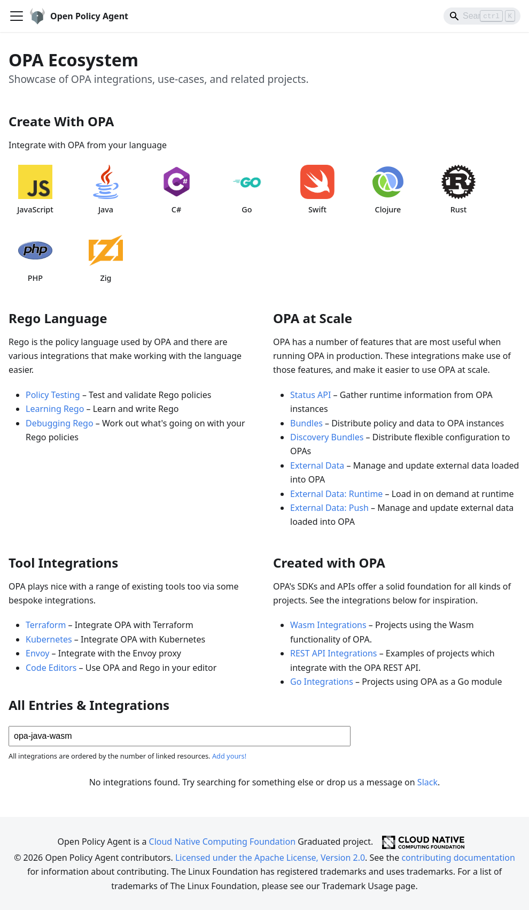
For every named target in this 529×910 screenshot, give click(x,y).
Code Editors (51, 668)
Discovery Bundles (326, 437)
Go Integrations (321, 681)
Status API (310, 395)
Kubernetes (49, 639)
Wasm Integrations (328, 625)
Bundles (306, 423)
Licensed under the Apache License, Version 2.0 (270, 857)
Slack (427, 782)
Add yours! (229, 756)
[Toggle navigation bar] (17, 16)
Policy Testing (53, 395)
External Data (317, 465)
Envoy (37, 653)
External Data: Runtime (336, 494)
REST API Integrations (333, 653)
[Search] (482, 16)
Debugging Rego (60, 423)
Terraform (46, 625)
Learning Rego (55, 409)
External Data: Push (329, 508)
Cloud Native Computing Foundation (222, 841)
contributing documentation (458, 857)
